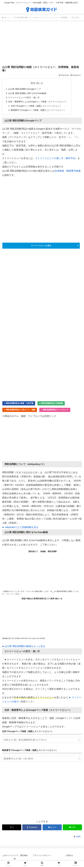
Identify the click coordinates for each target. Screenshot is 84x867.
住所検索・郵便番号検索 (68, 171)
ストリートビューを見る (41, 245)
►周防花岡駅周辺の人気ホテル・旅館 (19, 410)
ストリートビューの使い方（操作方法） (56, 158)
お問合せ (69, 855)
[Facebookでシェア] (31, 827)
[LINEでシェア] (72, 827)
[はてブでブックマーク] (52, 827)
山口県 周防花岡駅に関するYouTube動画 (27, 93)
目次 (33, 83)
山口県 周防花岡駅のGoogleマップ (24, 89)
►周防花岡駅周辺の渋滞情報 (51, 403)
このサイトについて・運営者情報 (15, 857)
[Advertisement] (42, 44)
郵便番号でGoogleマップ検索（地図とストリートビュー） (38, 110)
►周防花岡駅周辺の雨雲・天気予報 (18, 403)
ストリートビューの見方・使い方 (24, 97)
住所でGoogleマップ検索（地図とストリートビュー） (36, 106)
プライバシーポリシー (42, 855)
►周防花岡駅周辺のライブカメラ (55, 410)
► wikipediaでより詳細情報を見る (20, 527)
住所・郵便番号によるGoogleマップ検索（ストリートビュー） (37, 101)
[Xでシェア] (11, 827)
